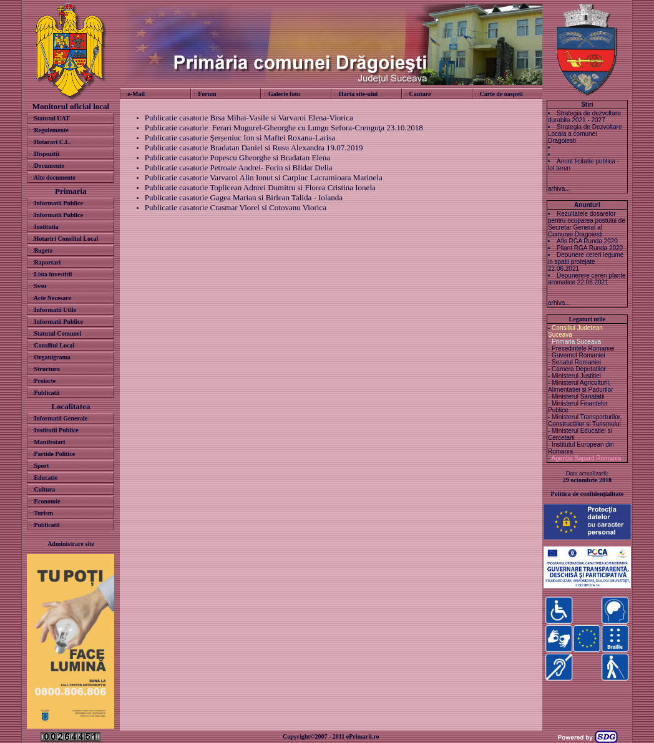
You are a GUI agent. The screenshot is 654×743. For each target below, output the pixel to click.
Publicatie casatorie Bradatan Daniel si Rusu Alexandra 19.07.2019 (254, 147)
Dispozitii (46, 153)
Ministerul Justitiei (576, 375)
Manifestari (49, 442)
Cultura (44, 489)
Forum (207, 93)
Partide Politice (54, 453)
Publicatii (46, 392)
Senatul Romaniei (576, 362)
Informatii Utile (55, 309)
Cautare (420, 93)
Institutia (46, 226)
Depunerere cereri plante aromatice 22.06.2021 (587, 279)
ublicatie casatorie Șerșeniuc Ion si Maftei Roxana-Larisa (242, 137)
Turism (43, 513)
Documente (49, 165)
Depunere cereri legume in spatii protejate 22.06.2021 (585, 261)
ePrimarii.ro (362, 736)
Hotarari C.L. (52, 141)
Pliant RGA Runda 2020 (590, 248)
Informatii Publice (58, 203)
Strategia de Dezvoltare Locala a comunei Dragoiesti (585, 134)
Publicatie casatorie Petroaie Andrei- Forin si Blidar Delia (239, 167)
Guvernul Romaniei (578, 355)
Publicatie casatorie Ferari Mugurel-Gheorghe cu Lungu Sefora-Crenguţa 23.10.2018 (284, 127)
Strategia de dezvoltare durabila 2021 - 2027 (584, 117)
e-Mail (136, 93)
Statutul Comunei (57, 333)
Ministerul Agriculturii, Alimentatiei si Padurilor (580, 386)
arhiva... (559, 188)
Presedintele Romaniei (583, 348)
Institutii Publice (56, 430)
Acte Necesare (52, 297)
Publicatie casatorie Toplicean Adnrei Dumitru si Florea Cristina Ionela (260, 187)
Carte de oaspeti (500, 93)
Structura (47, 369)
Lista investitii (53, 274)
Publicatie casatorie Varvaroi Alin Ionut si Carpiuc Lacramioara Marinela (264, 177)
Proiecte (45, 380)
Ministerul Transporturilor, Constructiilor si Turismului (585, 420)
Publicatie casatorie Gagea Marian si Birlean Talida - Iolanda (244, 197)
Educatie (45, 477)
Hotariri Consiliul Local (66, 238)
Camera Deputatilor (579, 369)
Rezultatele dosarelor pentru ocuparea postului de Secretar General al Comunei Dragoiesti (586, 224)
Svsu (40, 286)
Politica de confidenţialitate (587, 493)
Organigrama (52, 357)
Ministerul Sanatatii (578, 396)
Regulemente (51, 130)
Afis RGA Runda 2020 (587, 241)
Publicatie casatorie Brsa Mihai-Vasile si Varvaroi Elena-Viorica (249, 117)
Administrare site (70, 543)
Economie (47, 501)
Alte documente (55, 177)
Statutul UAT (51, 118)
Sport (41, 465)
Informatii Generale (60, 418)
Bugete (43, 250)
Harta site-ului (358, 93)
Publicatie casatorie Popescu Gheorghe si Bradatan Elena (237, 157)
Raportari (47, 262)
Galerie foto (284, 93)
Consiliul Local (54, 345)
